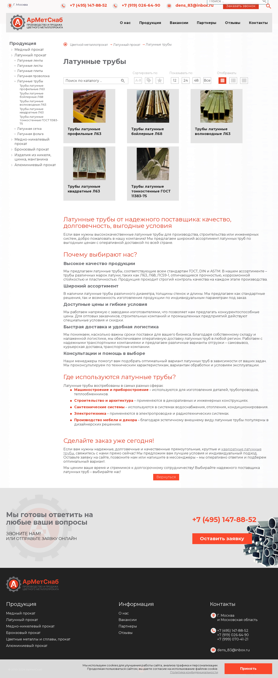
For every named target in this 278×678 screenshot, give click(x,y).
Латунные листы (30, 66)
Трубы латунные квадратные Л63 (32, 110)
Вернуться (166, 477)
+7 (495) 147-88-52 (88, 5)
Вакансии (179, 23)
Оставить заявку (222, 538)
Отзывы (232, 23)
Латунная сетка (29, 129)
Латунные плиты (30, 71)
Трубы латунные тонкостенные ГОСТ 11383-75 (39, 120)
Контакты (258, 23)
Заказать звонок (241, 6)
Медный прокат (29, 50)
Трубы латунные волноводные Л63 (33, 102)
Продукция (150, 23)
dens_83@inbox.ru (194, 5)
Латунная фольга (30, 134)
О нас (125, 23)
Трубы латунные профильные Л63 (32, 87)
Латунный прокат (30, 55)
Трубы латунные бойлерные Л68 (31, 95)
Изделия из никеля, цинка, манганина (32, 157)
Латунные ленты (30, 60)
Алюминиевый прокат (35, 165)
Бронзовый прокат (31, 149)
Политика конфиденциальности (194, 672)
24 (185, 80)
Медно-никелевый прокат (32, 141)
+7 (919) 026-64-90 (141, 5)
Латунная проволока (33, 76)
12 (175, 80)
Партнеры (206, 23)
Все (207, 80)
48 (196, 80)
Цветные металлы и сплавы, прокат (38, 639)
